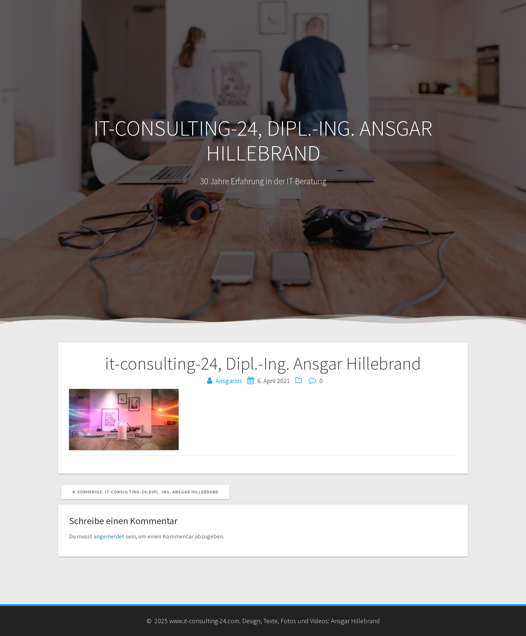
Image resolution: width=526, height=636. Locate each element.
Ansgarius (229, 380)
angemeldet (109, 536)
